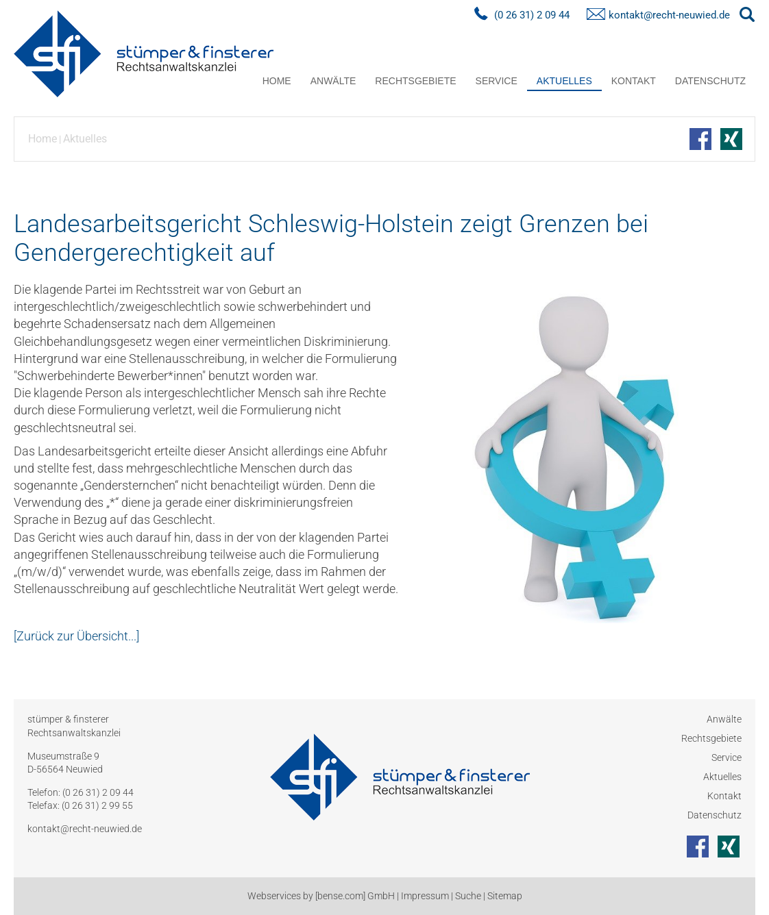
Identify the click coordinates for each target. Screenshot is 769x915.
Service (496, 80)
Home (277, 80)
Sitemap (504, 895)
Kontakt (633, 80)
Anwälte (333, 80)
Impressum (425, 895)
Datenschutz (710, 80)
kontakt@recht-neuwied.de (669, 15)
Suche (468, 895)
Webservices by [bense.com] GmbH (321, 895)
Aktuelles (564, 80)
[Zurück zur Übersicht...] (76, 636)
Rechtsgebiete (415, 80)
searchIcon (747, 15)
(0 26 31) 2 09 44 (532, 15)
